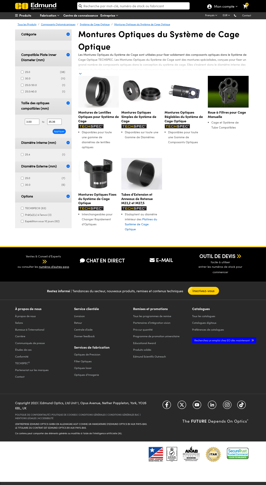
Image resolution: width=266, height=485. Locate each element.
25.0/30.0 (45, 85)
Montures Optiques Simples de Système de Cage (138, 116)
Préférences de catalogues (208, 329)
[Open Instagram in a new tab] (227, 406)
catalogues (203, 316)
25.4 (45, 154)
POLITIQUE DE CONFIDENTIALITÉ (32, 414)
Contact (246, 15)
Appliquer (59, 131)
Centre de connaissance (80, 15)
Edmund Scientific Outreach (149, 356)
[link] (248, 3)
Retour (78, 322)
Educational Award (144, 343)
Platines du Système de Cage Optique (141, 224)
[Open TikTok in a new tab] (241, 406)
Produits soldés (142, 349)
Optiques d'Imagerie (86, 374)
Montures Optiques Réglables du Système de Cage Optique (184, 116)
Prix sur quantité (143, 329)
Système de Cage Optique (95, 24)
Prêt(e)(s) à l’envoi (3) (38, 215)
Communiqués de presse (30, 343)
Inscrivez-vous (204, 291)
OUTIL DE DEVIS (217, 256)
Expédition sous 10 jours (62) (42, 221)
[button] (238, 15)
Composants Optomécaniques (58, 24)
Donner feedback (84, 336)
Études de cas (23, 349)
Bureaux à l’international (29, 329)
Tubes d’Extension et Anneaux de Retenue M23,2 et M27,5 (137, 198)
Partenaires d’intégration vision (151, 322)
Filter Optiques (83, 361)
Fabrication (50, 15)
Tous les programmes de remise (152, 316)
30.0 (45, 78)
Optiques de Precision (87, 354)
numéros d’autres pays (54, 267)
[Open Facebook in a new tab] (167, 406)
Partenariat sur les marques (32, 370)
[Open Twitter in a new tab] (182, 406)
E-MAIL (161, 260)
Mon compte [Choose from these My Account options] (224, 7)
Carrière (20, 336)
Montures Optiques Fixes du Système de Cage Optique (97, 198)
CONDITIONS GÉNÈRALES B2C (123, 414)
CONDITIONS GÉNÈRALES (92, 414)
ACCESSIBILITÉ (45, 418)
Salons (19, 322)
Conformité (21, 356)
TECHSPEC (22, 363)
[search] (133, 6)
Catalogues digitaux (204, 322)
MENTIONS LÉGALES (25, 418)
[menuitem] (31, 15)
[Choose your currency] (227, 15)
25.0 (45, 72)
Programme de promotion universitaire (156, 336)
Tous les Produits (27, 24)
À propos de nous (25, 316)
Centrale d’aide (83, 329)
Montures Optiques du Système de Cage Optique (142, 24)
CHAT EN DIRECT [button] (102, 260)
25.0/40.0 (45, 91)
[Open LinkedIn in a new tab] (212, 406)
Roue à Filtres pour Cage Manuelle (227, 114)
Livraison (79, 316)
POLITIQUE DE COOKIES (64, 414)
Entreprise (110, 15)
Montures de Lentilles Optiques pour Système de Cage (98, 116)
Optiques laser (83, 368)
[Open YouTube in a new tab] (197, 406)
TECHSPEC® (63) (35, 208)
